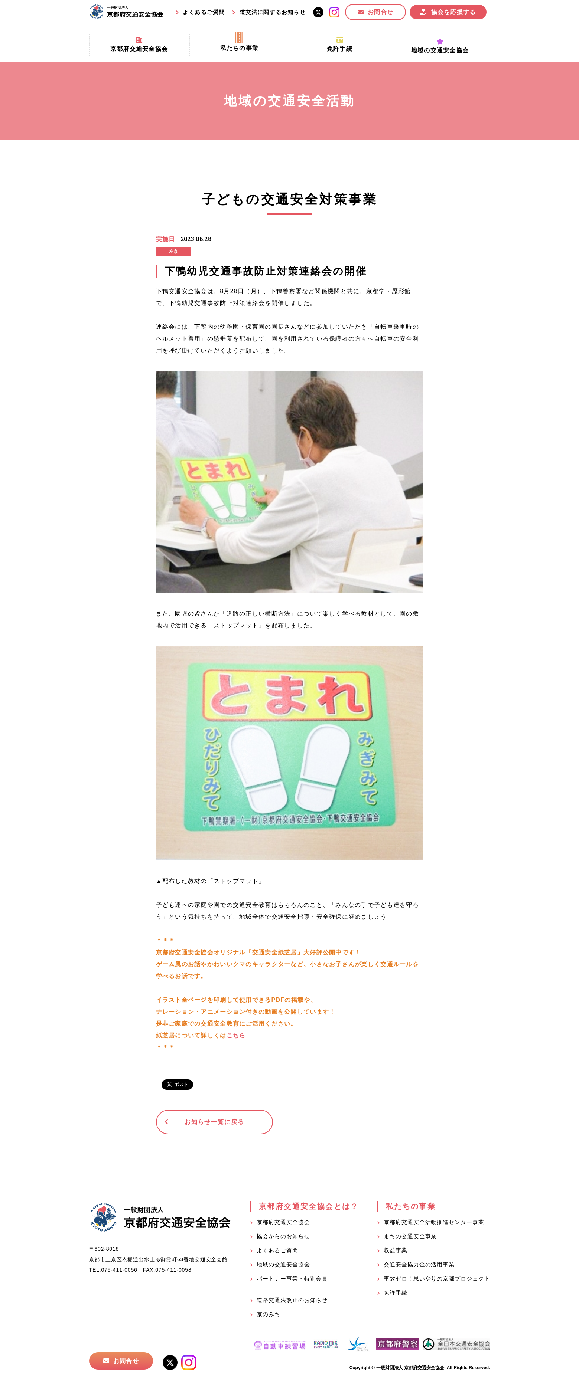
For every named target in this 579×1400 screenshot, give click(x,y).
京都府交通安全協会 (283, 1222)
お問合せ (380, 12)
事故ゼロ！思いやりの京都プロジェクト (437, 1278)
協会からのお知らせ (283, 1236)
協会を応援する (453, 12)
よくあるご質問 (204, 12)
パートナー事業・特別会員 (292, 1278)
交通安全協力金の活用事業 (419, 1264)
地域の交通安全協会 (283, 1264)
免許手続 (395, 1292)
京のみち (268, 1314)
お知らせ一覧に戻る (213, 1122)
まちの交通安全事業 (410, 1236)
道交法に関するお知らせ (273, 12)
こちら (236, 1035)
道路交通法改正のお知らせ (292, 1300)
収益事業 (395, 1250)
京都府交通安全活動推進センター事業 (434, 1222)
